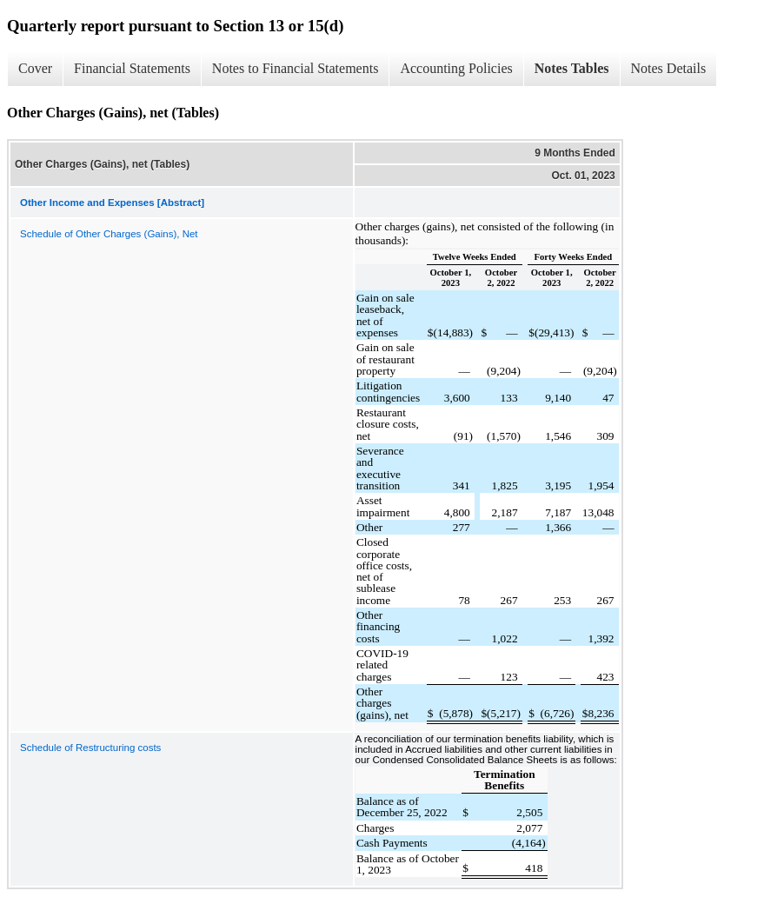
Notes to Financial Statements (295, 68)
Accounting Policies (456, 68)
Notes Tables (572, 68)
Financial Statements (132, 68)
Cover (35, 68)
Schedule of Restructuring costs (90, 747)
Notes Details (669, 68)
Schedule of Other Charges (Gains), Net (109, 234)
